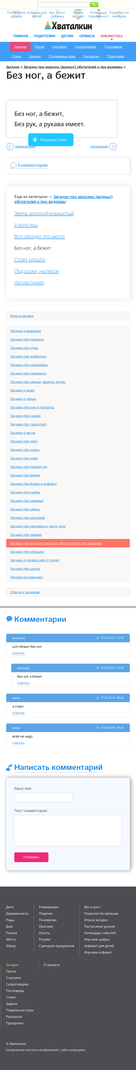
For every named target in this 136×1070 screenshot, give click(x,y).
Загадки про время (25, 475)
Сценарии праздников (56, 946)
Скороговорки (85, 46)
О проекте (52, 965)
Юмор (11, 946)
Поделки (45, 913)
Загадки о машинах (25, 331)
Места (11, 939)
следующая (99, 146)
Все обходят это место (39, 236)
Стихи (16, 56)
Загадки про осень (25, 450)
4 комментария (33, 165)
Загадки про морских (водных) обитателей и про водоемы (73, 67)
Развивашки (48, 907)
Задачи (35, 56)
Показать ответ (53, 139)
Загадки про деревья (26, 500)
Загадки (20, 46)
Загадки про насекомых (29, 365)
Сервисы (87, 36)
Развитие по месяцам (101, 913)
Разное (11, 933)
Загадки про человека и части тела (37, 526)
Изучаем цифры (97, 939)
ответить (18, 653)
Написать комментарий (58, 767)
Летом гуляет (29, 282)
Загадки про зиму (24, 458)
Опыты (44, 933)
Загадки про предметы (28, 373)
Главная (20, 36)
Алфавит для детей (99, 946)
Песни (39, 46)
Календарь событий (100, 933)
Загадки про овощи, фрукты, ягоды (37, 382)
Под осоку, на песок (36, 271)
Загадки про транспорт (28, 424)
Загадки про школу (25, 568)
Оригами (46, 926)
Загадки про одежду (26, 534)
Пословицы (113, 46)
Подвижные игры (62, 56)
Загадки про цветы (25, 509)
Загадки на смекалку (26, 577)
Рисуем (44, 939)
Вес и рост (92, 907)
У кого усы (26, 225)
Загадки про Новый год (28, 467)
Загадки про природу (27, 339)
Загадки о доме (22, 390)
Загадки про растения (27, 517)
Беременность (17, 913)
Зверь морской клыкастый (44, 213)
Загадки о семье (23, 399)
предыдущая (25, 146)
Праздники (115, 56)
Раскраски (91, 56)
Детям (67, 36)
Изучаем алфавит (98, 952)
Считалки (59, 46)
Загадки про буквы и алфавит (33, 484)
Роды (10, 920)
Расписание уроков (99, 926)
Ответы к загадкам (25, 592)
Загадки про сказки (25, 416)
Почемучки (48, 920)
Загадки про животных (28, 356)
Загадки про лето (24, 441)
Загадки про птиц (24, 348)
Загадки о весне (23, 433)
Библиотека (112, 36)
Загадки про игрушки (27, 551)
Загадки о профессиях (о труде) (34, 560)
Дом (9, 926)
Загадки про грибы (25, 492)
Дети (10, 907)
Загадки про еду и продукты (32, 407)
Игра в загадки (21, 316)
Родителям (44, 36)
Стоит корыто (29, 259)
